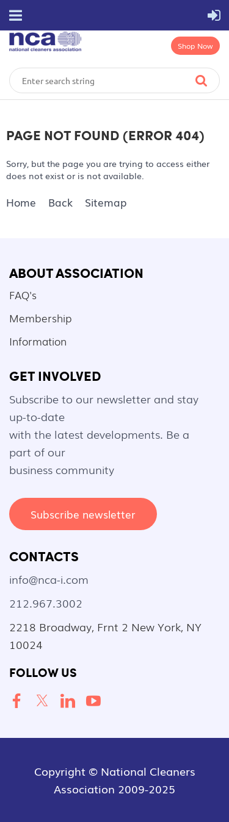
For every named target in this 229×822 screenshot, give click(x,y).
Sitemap (105, 202)
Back (60, 202)
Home (21, 202)
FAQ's (23, 294)
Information (38, 341)
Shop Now (195, 45)
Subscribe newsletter (83, 514)
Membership (40, 317)
